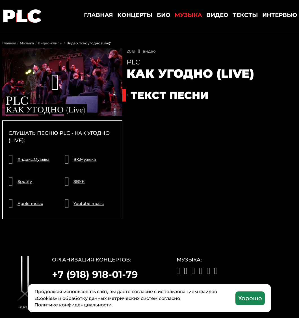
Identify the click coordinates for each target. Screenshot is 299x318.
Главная (98, 15)
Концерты (135, 15)
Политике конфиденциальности (73, 305)
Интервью (279, 15)
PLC (22, 16)
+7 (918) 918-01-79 (95, 274)
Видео (217, 15)
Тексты (245, 15)
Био (163, 15)
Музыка (188, 15)
